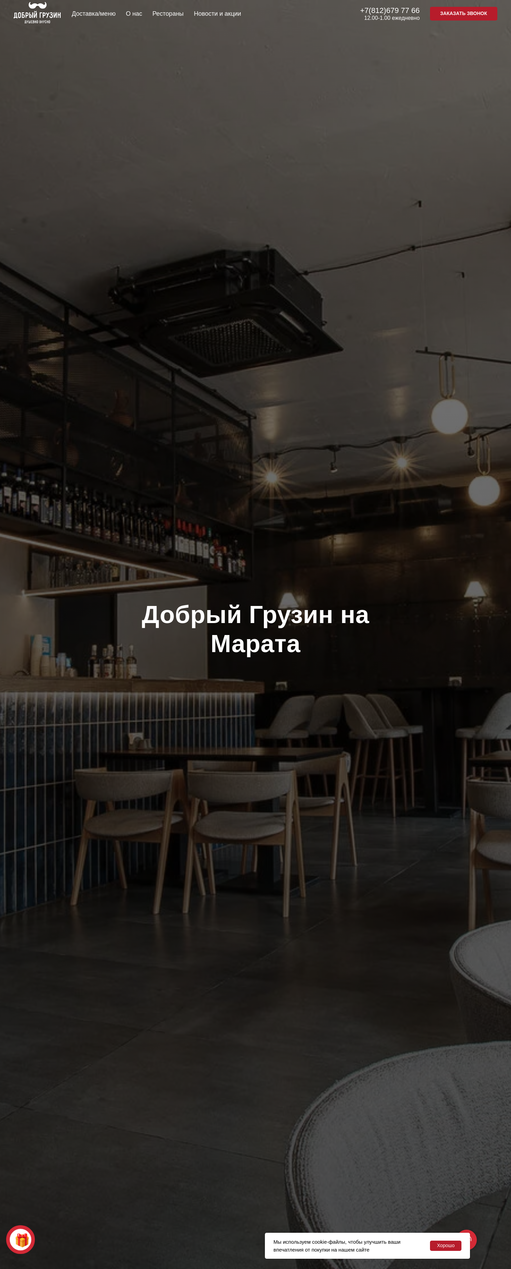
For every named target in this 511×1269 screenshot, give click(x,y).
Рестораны (168, 13)
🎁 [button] (22, 1240)
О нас (134, 13)
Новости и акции (217, 13)
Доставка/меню (94, 13)
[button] (463, 14)
